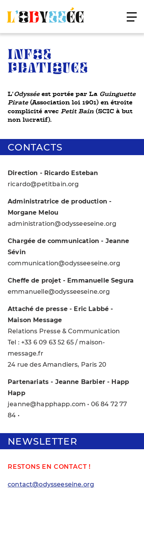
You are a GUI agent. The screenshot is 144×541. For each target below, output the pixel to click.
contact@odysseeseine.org (51, 484)
